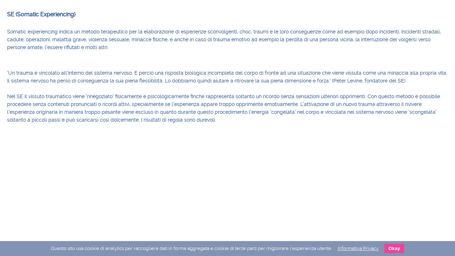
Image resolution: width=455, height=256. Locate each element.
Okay (394, 248)
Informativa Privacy (358, 248)
